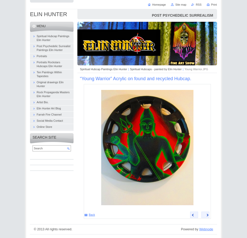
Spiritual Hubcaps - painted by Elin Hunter (156, 69)
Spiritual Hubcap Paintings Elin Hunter (103, 69)
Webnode (206, 229)
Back (92, 214)
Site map (180, 4)
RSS (198, 4)
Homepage (159, 4)
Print (214, 4)
